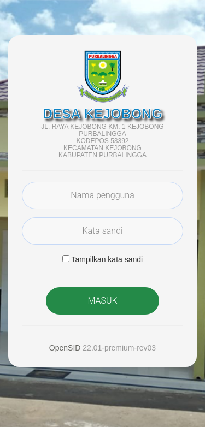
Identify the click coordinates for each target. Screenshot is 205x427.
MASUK (102, 300)
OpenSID (65, 347)
